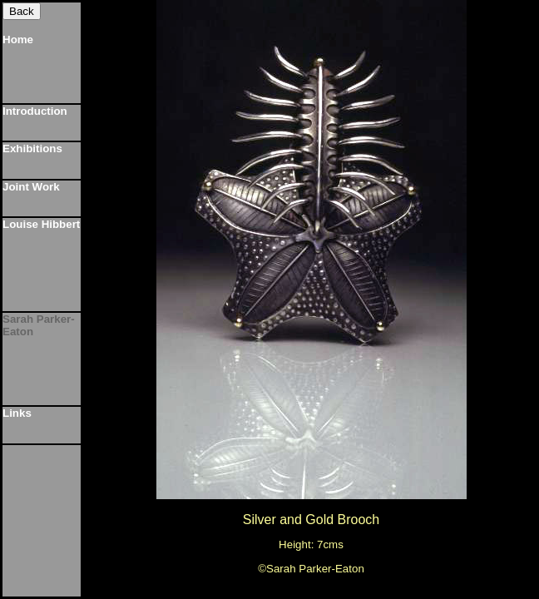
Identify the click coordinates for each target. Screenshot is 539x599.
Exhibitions (32, 148)
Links (17, 413)
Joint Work (31, 187)
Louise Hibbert (41, 224)
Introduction (34, 111)
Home (17, 39)
